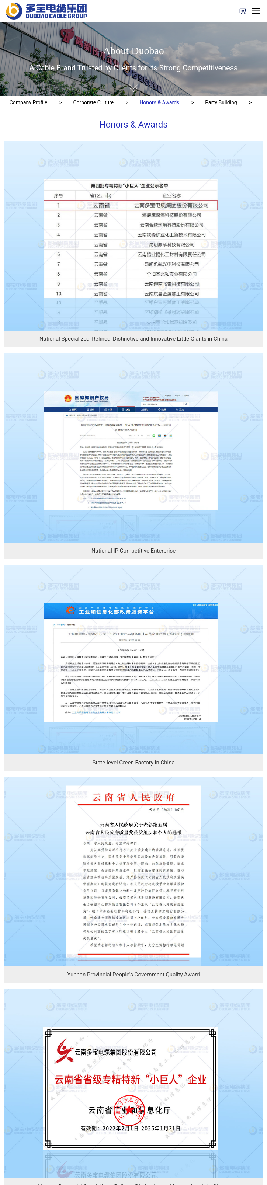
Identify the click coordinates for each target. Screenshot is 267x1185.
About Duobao (133, 50)
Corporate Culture (93, 102)
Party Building (221, 102)
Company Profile (29, 102)
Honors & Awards (159, 102)
